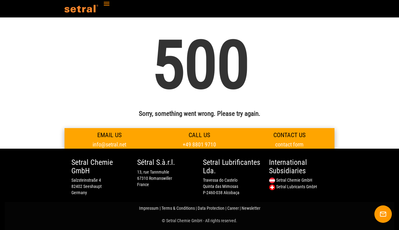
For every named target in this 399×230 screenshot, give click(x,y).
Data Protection (211, 208)
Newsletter (251, 208)
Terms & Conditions (178, 208)
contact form (289, 144)
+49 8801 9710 (199, 144)
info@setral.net (109, 144)
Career (233, 208)
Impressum (149, 208)
